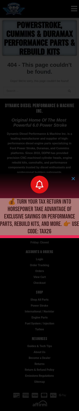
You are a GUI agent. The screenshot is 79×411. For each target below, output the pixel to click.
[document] (39, 205)
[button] (73, 178)
